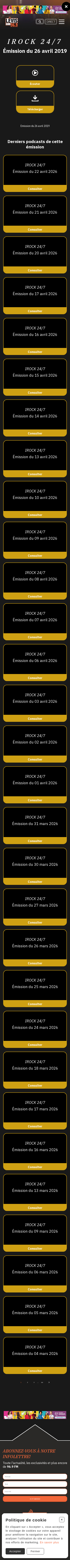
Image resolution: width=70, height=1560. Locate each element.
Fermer (35, 1551)
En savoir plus (49, 1542)
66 (42, 1382)
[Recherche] (40, 21)
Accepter (15, 1551)
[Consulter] (35, 173)
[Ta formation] (35, 10)
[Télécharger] (35, 102)
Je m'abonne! (35, 1499)
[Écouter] (35, 76)
